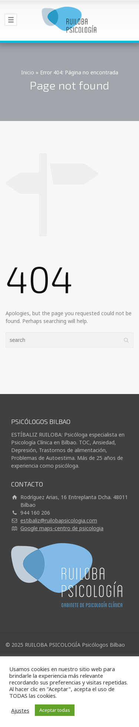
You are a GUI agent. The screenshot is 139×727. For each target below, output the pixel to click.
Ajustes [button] (20, 710)
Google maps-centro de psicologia (61, 528)
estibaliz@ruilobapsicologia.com (58, 520)
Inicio (27, 72)
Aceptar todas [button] (54, 710)
